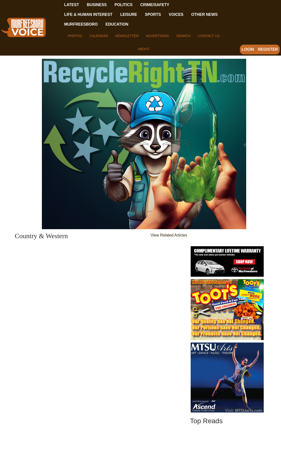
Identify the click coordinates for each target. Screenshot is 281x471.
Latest (71, 5)
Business (97, 5)
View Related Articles (168, 235)
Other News (204, 14)
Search (183, 36)
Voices (176, 14)
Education (116, 24)
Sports (153, 14)
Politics (123, 5)
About (144, 49)
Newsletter (127, 36)
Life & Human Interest (88, 14)
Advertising (157, 36)
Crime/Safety (154, 5)
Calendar (98, 36)
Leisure (128, 14)
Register (268, 49)
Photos (75, 36)
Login (248, 49)
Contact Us (209, 36)
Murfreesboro (81, 24)
